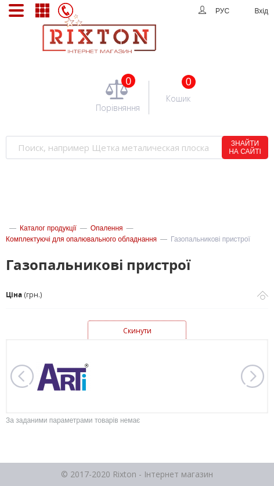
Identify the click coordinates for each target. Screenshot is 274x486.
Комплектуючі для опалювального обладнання (81, 239)
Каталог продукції (48, 228)
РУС (222, 11)
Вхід (261, 11)
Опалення (107, 228)
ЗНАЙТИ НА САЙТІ (245, 147)
